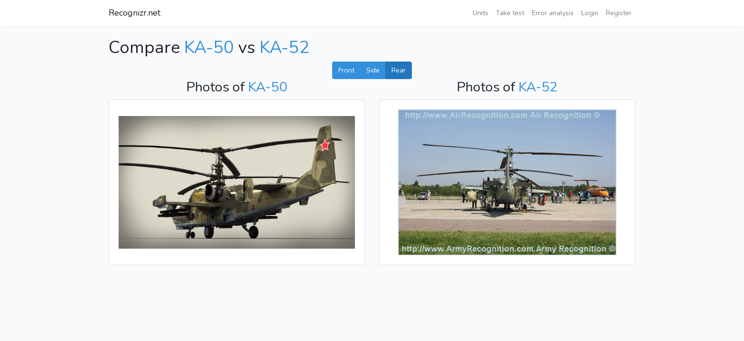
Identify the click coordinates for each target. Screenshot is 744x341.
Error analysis (553, 13)
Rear (398, 70)
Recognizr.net (134, 12)
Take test (510, 13)
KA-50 (209, 47)
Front (346, 70)
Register (619, 13)
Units (480, 13)
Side (373, 70)
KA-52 (284, 47)
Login (589, 13)
